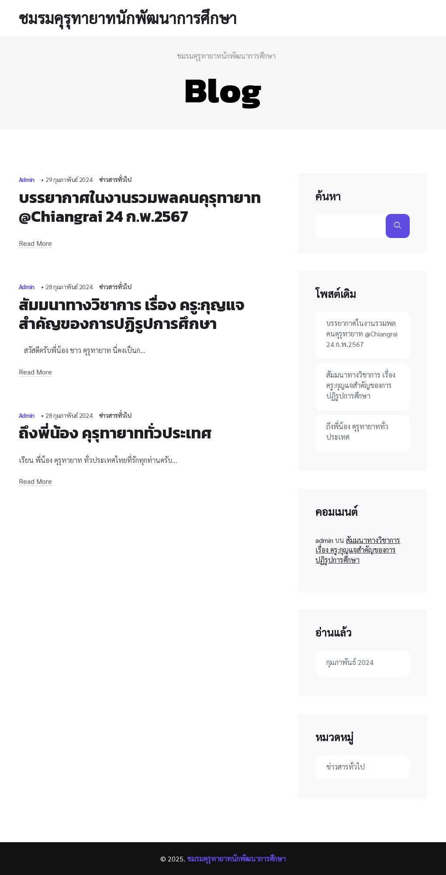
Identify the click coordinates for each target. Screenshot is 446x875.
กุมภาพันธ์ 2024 (349, 662)
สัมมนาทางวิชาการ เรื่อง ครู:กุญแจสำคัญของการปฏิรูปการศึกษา (132, 314)
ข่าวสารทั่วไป (115, 179)
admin (324, 540)
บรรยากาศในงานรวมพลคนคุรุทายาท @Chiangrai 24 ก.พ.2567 (140, 207)
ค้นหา (328, 196)
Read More (35, 243)
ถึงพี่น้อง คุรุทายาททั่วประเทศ (115, 432)
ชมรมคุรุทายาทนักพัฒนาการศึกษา (128, 18)
